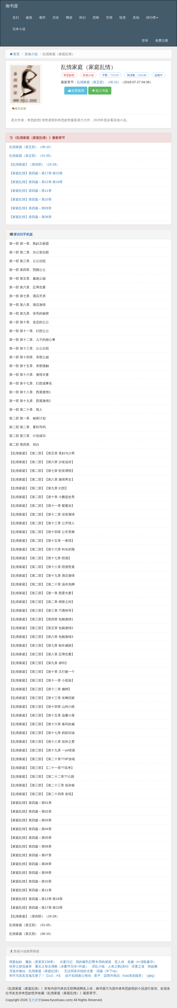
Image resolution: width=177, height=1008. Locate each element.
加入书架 (99, 90)
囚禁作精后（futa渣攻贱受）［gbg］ (130, 975)
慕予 (97, 975)
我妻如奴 (15, 962)
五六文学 (34, 1000)
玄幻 (15, 17)
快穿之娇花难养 (20, 966)
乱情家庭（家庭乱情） (45, 971)
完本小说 (18, 29)
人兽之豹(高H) (118, 966)
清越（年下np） (107, 971)
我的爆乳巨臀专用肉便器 (93, 962)
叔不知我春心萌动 (78, 975)
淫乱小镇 (98, 966)
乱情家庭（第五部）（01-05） (31, 156)
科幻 (82, 17)
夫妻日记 (66, 962)
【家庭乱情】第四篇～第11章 (30, 190)
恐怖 (96, 17)
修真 (29, 17)
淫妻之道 (138, 966)
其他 (136, 17)
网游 (69, 17)
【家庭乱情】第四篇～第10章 (30, 199)
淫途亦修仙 (17, 971)
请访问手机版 (23, 234)
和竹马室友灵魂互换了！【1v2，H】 (35, 975)
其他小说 (31, 54)
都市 (42, 17)
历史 (56, 17)
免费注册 (161, 40)
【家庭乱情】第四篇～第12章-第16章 (36, 182)
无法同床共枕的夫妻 (78, 971)
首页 (14, 54)
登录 (145, 40)
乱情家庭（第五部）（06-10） (99, 82)
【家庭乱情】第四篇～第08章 (30, 217)
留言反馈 (19, 108)
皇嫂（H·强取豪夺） (141, 962)
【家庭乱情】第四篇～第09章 (30, 208)
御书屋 (12, 6)
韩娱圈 (152, 966)
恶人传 (119, 962)
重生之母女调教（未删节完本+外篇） (61, 966)
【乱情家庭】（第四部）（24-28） (34, 164)
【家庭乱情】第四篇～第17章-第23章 (36, 173)
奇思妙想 (68, 75)
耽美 (122, 17)
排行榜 (152, 17)
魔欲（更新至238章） (40, 962)
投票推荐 (75, 90)
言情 (109, 17)
